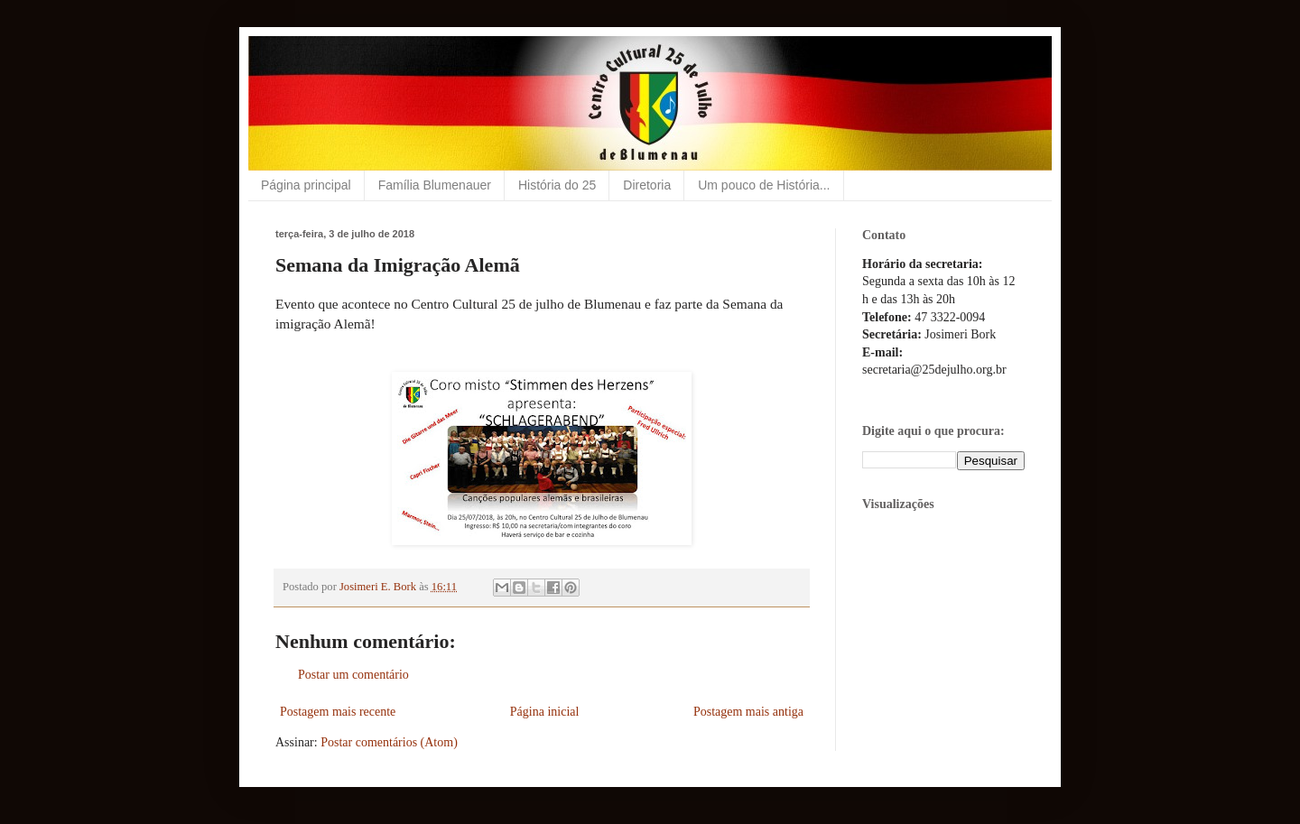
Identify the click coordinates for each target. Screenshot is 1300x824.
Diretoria (647, 185)
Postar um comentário (353, 674)
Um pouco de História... (764, 185)
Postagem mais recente (337, 711)
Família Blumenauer (434, 185)
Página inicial (545, 711)
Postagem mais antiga (748, 711)
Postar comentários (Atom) (389, 742)
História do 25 (557, 185)
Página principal (306, 185)
